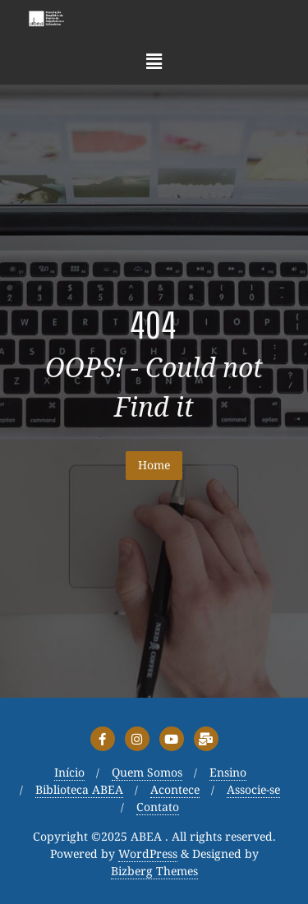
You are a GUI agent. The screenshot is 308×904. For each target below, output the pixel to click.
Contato (157, 807)
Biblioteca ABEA (79, 790)
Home (154, 465)
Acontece (175, 790)
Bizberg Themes (154, 872)
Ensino (227, 773)
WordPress (147, 854)
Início (69, 773)
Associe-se (253, 790)
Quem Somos (147, 773)
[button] (154, 60)
